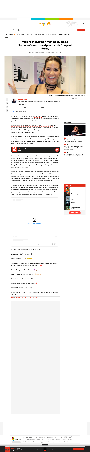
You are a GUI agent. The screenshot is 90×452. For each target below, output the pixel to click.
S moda (53, 441)
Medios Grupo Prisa (16, 442)
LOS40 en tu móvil (62, 433)
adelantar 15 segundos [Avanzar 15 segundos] (49, 449)
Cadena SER (56, 437)
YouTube (42, 419)
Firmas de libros (52, 34)
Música (14, 30)
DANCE (48, 19)
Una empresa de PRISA (16, 439)
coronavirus (38, 116)
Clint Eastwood (20, 34)
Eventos (30, 30)
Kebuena (69, 439)
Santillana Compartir (49, 437)
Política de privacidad (32, 433)
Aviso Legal (17, 433)
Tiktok (39, 419)
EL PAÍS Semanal (59, 439)
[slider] (45, 446)
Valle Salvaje (34, 34)
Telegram (7, 110)
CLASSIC (34, 19)
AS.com (60, 437)
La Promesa (60, 34)
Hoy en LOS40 (37, 30)
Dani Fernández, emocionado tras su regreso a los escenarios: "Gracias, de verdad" (73, 156)
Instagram (36, 419)
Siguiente (53, 449)
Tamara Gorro (36, 297)
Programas (23, 30)
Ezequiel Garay (24, 130)
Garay (12, 297)
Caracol (70, 437)
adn (65, 437)
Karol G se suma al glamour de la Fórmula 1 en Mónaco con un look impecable (74, 140)
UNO (38, 439)
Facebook (7, 99)
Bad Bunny (67, 34)
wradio (42, 439)
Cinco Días (48, 439)
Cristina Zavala (22, 99)
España (77, 24)
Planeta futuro (63, 439)
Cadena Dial (53, 439)
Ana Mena (27, 34)
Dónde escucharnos (71, 433)
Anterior (37, 449)
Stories (53, 419)
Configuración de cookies (52, 433)
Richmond (28, 441)
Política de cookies (41, 433)
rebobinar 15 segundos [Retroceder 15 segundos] (40, 449)
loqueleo (60, 441)
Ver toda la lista (74, 212)
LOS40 (19, 19)
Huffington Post (30, 439)
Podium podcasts (42, 441)
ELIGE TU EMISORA (78, 449)
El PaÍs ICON (48, 441)
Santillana (42, 437)
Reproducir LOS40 (57, 150)
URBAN (62, 19)
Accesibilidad (23, 433)
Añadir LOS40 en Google (20, 111)
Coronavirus (17, 297)
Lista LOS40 (7, 30)
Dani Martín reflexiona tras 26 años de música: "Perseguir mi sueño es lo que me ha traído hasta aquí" (74, 148)
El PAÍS (29, 437)
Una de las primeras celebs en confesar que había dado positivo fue (32, 125)
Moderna (35, 441)
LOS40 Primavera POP (47, 30)
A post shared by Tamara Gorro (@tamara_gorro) (34, 244)
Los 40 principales (35, 437)
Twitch (51, 419)
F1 (46, 34)
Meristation (67, 441)
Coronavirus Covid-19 (26, 297)
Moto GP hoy (41, 34)
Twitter (7, 103)
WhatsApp (7, 107)
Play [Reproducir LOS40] (45, 449)
